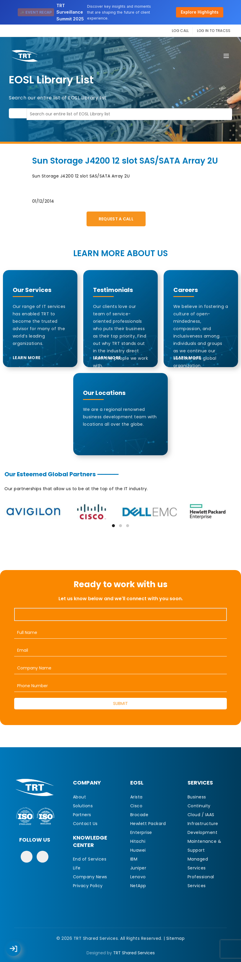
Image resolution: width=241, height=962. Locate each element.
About (79, 797)
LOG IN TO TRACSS (214, 30)
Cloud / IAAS (201, 815)
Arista (136, 797)
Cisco (136, 806)
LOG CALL (180, 30)
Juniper (138, 868)
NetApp (138, 886)
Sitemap (175, 938)
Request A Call (116, 219)
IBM (134, 859)
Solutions (83, 806)
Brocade (139, 815)
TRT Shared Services (134, 953)
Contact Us (85, 824)
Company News (90, 877)
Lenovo (138, 877)
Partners (82, 815)
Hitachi (138, 841)
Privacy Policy (88, 886)
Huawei (138, 850)
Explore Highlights (200, 11)
